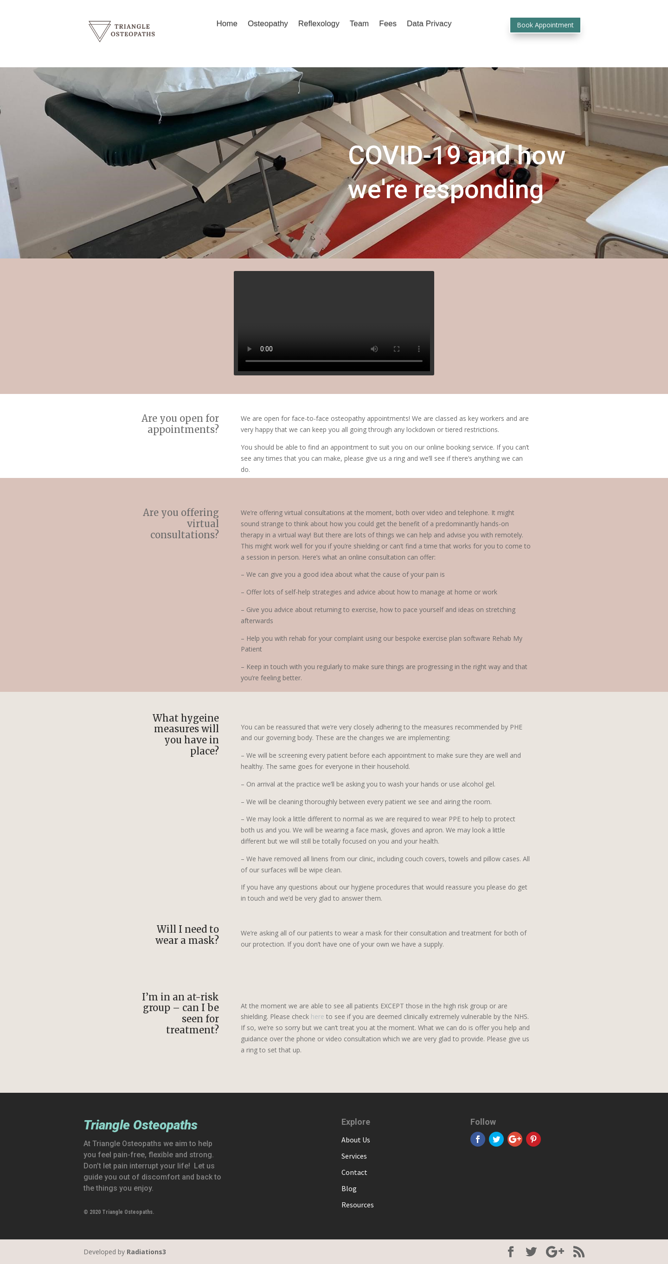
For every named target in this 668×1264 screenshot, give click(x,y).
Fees (388, 24)
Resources (357, 1204)
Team (359, 24)
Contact (354, 1172)
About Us (355, 1139)
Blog (349, 1188)
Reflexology (319, 24)
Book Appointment (545, 24)
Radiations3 (146, 1251)
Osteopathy (268, 24)
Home (227, 24)
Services (354, 1156)
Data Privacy (429, 24)
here (317, 1016)
